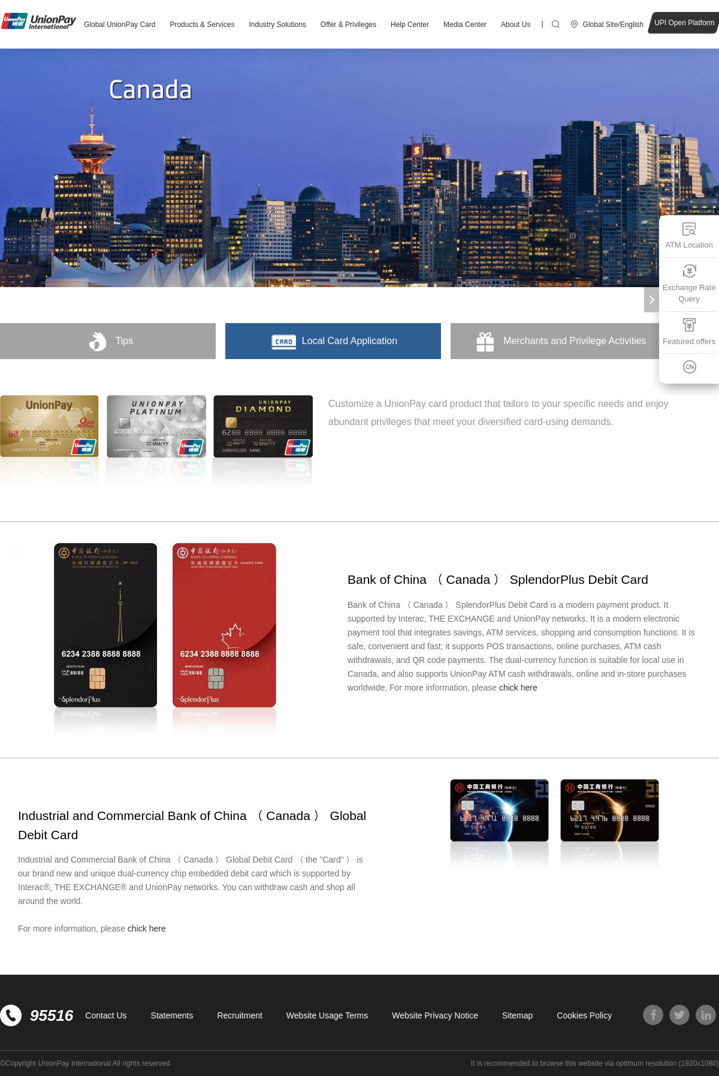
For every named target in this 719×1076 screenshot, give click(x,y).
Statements (172, 1015)
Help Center (410, 24)
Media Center (465, 24)
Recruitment (239, 1015)
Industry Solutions (277, 24)
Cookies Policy (584, 1015)
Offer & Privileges (348, 24)
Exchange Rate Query (689, 284)
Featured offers (689, 332)
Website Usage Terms (327, 1015)
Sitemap (517, 1015)
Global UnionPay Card (119, 24)
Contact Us (105, 1015)
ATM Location (688, 235)
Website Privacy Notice (435, 1015)
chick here (518, 687)
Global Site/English (613, 24)
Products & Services (202, 24)
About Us (515, 24)
